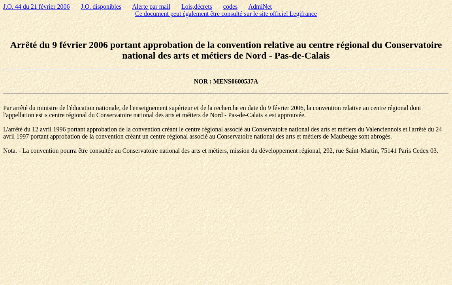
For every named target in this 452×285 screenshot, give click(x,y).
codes (230, 6)
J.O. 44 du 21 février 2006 (36, 6)
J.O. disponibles (101, 6)
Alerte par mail (151, 6)
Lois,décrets (196, 6)
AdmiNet (260, 6)
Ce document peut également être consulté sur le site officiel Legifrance (226, 13)
